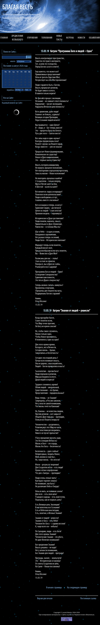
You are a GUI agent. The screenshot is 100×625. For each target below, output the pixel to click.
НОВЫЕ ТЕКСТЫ (59, 38)
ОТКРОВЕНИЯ (32, 38)
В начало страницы (54, 587)
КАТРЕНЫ (70, 38)
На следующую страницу (77, 587)
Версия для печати (44, 598)
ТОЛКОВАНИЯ (46, 38)
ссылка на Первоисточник (75, 615)
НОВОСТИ (81, 38)
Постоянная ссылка (88, 598)
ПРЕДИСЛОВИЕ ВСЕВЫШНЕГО (17, 38)
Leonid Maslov (67, 612)
